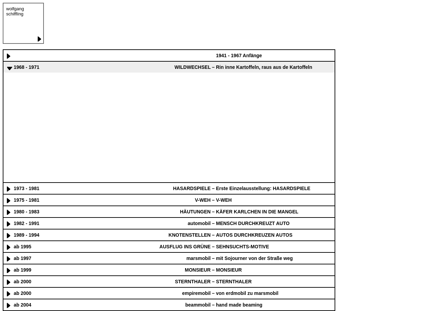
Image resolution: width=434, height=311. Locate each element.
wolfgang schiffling (15, 11)
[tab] (169, 55)
